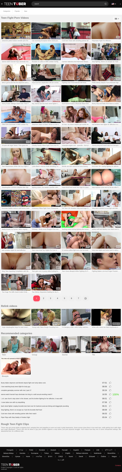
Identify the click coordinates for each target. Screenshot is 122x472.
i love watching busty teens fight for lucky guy (15, 386)
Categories (6, 11)
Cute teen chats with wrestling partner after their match (18, 413)
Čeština (103, 445)
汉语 (97, 438)
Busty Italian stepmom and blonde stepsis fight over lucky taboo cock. (23, 383)
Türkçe (46, 441)
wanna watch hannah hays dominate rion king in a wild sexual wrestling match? (26, 394)
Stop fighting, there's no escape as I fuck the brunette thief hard (21, 410)
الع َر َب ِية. (61, 448)
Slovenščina (111, 441)
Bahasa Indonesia (82, 441)
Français (87, 438)
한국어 (50, 445)
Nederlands (97, 441)
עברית (21, 438)
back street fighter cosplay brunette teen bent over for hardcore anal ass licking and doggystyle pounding (35, 406)
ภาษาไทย (39, 445)
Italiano (57, 441)
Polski (31, 438)
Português (10, 438)
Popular (17, 11)
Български (34, 441)
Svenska (22, 441)
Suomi (71, 445)
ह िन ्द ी (108, 438)
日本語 (60, 445)
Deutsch (53, 438)
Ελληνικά (92, 445)
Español (76, 438)
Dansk (81, 445)
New (25, 11)
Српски (17, 445)
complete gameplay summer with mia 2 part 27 (16, 390)
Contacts (118, 454)
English (67, 441)
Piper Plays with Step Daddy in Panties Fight (15, 417)
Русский (64, 438)
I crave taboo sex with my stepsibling (13, 402)
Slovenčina (5, 445)
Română (42, 438)
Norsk (28, 445)
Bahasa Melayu (9, 441)
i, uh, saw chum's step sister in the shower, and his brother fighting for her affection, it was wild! (31, 398)
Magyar (114, 445)
